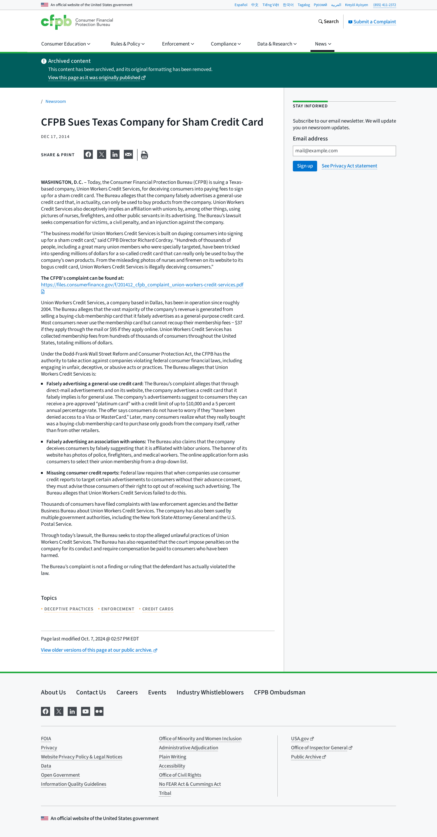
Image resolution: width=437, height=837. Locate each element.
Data (46, 766)
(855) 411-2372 (384, 5)
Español (241, 5)
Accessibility (172, 766)
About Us (53, 692)
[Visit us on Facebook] (45, 710)
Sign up (305, 166)
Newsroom (56, 101)
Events (157, 692)
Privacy (49, 747)
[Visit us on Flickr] (98, 710)
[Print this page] (144, 155)
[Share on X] (101, 154)
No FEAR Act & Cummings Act (190, 784)
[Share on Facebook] (88, 154)
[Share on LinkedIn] (115, 154)
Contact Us (91, 692)
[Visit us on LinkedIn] (72, 710)
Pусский (320, 5)
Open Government (60, 775)
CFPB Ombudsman (280, 692)
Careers (127, 692)
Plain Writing (172, 757)
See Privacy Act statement (349, 166)
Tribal (165, 793)
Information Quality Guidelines (73, 784)
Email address (310, 139)
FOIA (46, 738)
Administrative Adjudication (188, 747)
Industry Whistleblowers (210, 692)
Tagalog (304, 5)
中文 (255, 5)
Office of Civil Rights (180, 775)
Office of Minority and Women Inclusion (200, 738)
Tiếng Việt (271, 5)
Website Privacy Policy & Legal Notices (81, 757)
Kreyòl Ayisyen (356, 5)
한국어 (288, 5)
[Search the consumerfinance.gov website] (328, 22)
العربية (336, 5)
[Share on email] (128, 154)
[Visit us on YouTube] (85, 710)
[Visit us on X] (58, 710)
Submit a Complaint (372, 21)
